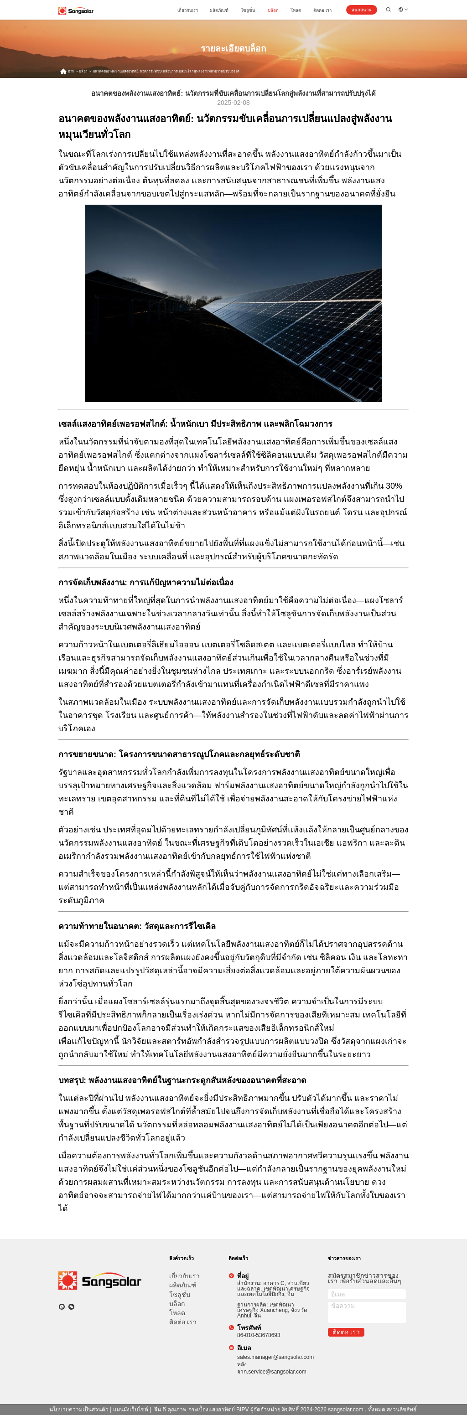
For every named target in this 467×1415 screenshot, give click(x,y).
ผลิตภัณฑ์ (219, 10)
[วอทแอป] (61, 1306)
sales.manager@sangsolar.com (275, 1357)
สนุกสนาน (362, 9)
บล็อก (273, 10)
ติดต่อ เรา (322, 10)
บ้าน (71, 71)
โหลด (296, 10)
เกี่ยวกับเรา (187, 10)
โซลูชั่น (248, 10)
